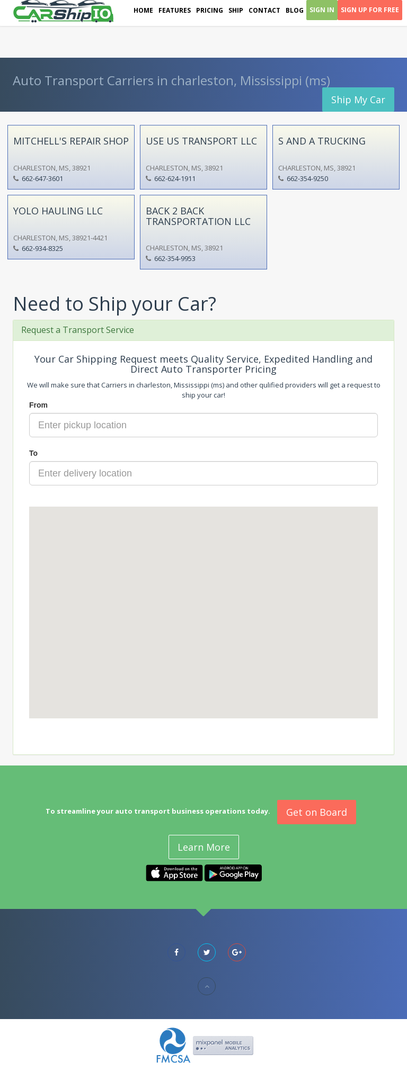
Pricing (209, 10)
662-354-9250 (307, 178)
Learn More (204, 847)
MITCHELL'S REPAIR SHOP (71, 140)
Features (174, 10)
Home (143, 10)
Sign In (321, 9)
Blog (295, 10)
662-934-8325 (42, 248)
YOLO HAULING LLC (58, 210)
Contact (264, 10)
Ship (235, 10)
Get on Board (316, 812)
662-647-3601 (42, 178)
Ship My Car (358, 99)
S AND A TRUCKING (322, 140)
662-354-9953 (175, 258)
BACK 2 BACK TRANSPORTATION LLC (198, 216)
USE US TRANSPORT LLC (201, 140)
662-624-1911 (175, 178)
